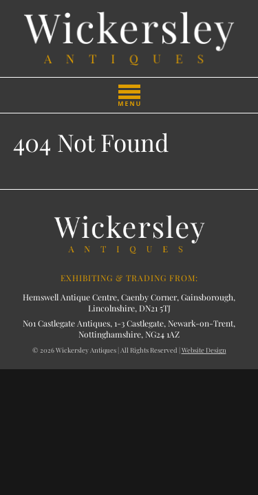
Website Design (204, 350)
